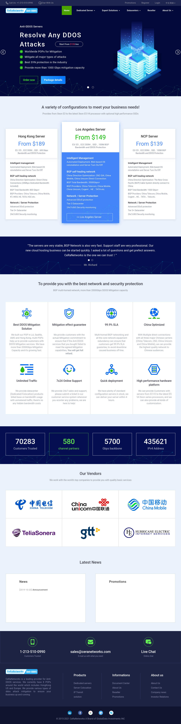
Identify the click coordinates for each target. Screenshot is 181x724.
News (23, 581)
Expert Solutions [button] (111, 10)
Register (145, 3)
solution (78, 696)
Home (67, 10)
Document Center (121, 683)
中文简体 (170, 3)
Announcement (40, 589)
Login (157, 3)
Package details (53, 79)
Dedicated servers (82, 683)
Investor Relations (160, 696)
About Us (116, 687)
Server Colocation (82, 687)
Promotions (130, 3)
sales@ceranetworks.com (90, 652)
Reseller (152, 10)
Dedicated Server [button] (86, 10)
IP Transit (78, 692)
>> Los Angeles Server (89, 217)
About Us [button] (167, 10)
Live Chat (148, 652)
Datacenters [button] (134, 10)
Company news (158, 692)
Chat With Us (46, 3)
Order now (29, 79)
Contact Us (156, 687)
